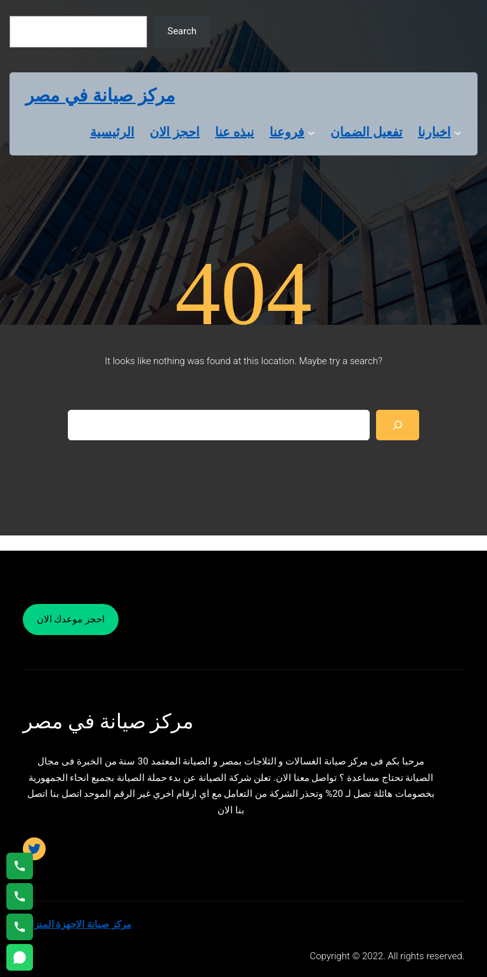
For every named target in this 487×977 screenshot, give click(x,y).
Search (182, 31)
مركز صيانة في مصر (100, 95)
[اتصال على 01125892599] (19, 927)
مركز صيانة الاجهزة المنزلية (77, 924)
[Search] (397, 425)
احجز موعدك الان (71, 619)
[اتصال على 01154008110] (19, 866)
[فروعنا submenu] (311, 132)
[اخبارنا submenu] (458, 132)
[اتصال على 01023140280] (19, 896)
